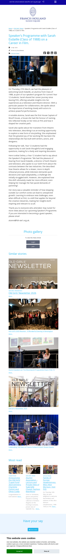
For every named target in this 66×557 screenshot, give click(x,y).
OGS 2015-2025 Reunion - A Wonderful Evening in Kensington (31, 330)
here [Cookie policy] (30, 546)
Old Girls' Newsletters (15, 289)
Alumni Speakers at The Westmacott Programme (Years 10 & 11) (32, 369)
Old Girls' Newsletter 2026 (22, 291)
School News (47, 474)
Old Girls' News (18, 27)
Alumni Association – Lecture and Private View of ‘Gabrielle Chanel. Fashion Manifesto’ (33, 483)
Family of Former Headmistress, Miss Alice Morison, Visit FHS (49, 482)
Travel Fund (12, 474)
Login (39, 2)
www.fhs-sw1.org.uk (31, 2)
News (10, 27)
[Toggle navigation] (55, 1)
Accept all (19, 551)
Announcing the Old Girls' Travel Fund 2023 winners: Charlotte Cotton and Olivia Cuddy (15, 483)
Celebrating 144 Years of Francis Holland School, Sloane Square (31, 446)
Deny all (46, 551)
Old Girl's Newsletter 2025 (18, 407)
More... (11, 295)
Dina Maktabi (20, 49)
